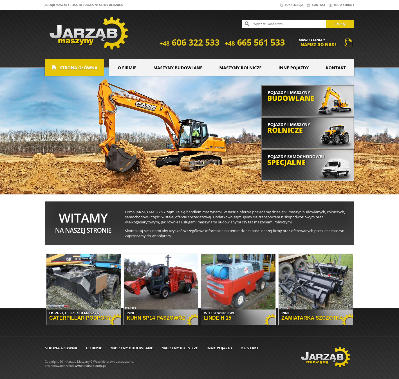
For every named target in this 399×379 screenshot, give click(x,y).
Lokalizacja (291, 5)
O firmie (127, 67)
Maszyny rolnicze (240, 67)
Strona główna (74, 67)
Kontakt (315, 5)
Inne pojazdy (294, 67)
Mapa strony (341, 5)
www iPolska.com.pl (90, 366)
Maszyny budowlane (178, 67)
